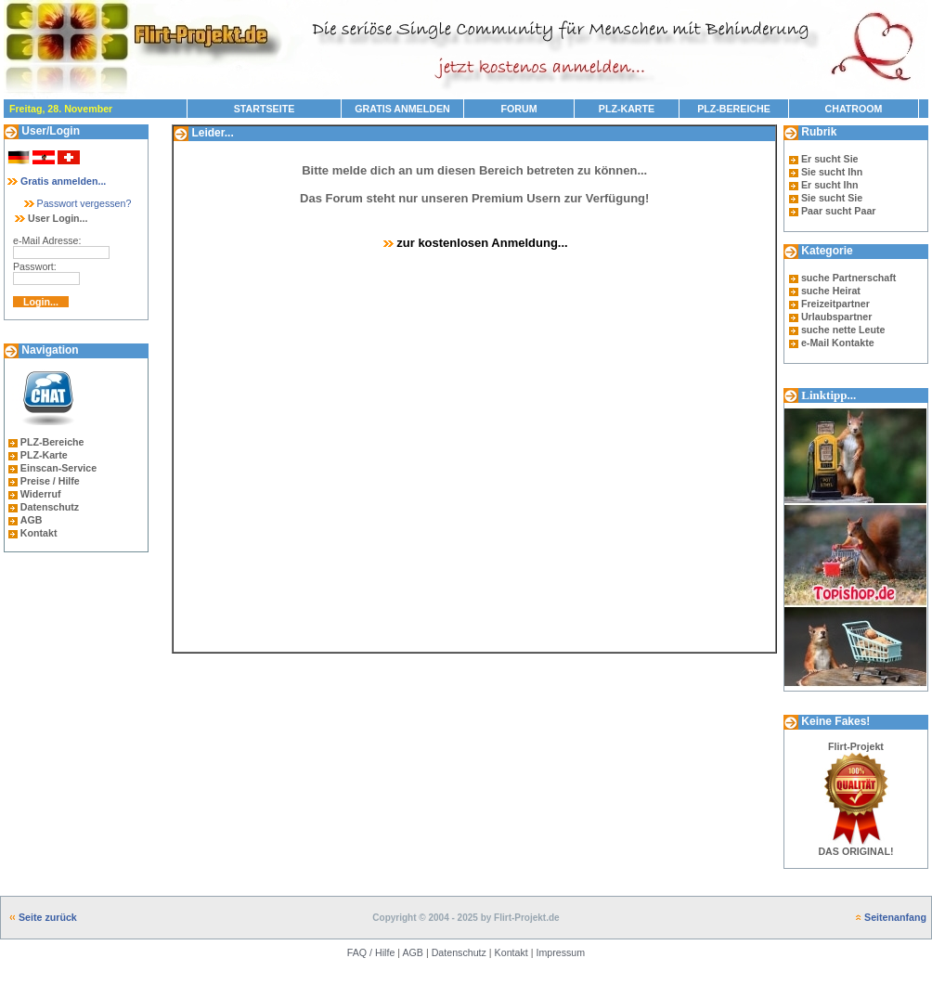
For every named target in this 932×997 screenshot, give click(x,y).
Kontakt (39, 532)
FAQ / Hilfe (371, 952)
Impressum (560, 952)
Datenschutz (49, 506)
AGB (31, 519)
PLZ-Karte (44, 454)
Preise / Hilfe (50, 480)
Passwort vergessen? (76, 203)
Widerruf (40, 493)
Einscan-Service (58, 467)
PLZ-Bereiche (52, 441)
